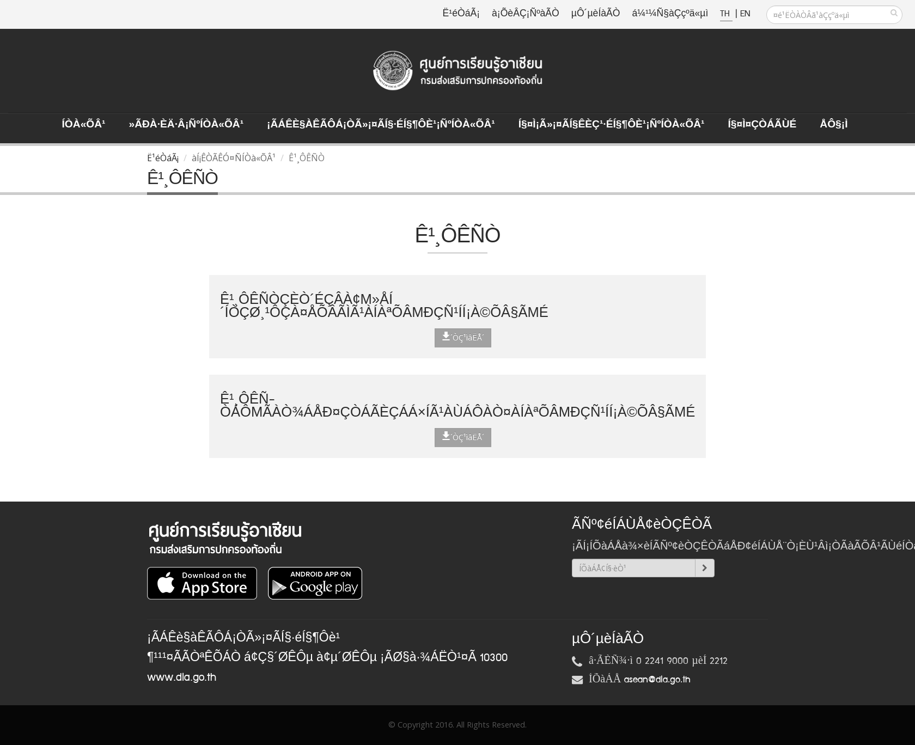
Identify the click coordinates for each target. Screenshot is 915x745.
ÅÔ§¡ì (833, 124)
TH (726, 14)
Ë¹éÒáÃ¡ (461, 14)
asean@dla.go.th (657, 679)
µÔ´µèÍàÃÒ (595, 14)
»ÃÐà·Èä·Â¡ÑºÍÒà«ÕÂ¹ (186, 124)
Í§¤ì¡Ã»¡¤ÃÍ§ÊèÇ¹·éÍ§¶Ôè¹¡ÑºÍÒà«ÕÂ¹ (611, 124)
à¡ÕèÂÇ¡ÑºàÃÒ (525, 14)
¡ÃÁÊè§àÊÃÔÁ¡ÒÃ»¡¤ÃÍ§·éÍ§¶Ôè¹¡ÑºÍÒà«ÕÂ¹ (381, 124)
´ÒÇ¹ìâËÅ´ (463, 337)
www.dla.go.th (181, 677)
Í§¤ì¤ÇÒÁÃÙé (762, 124)
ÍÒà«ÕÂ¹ (84, 124)
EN (745, 14)
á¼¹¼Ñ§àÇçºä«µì (670, 14)
